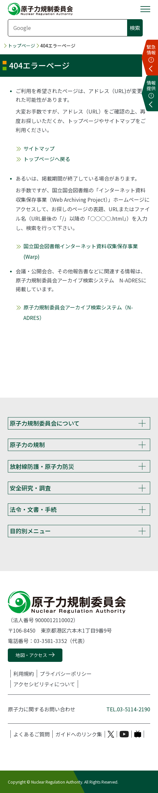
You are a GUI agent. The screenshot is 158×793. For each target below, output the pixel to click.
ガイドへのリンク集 (78, 734)
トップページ (21, 45)
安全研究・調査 (30, 488)
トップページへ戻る (46, 159)
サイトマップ (39, 148)
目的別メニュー (30, 530)
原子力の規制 (27, 444)
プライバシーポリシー (66, 673)
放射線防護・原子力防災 (42, 466)
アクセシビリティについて (44, 684)
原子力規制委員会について (45, 423)
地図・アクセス (31, 655)
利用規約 (23, 673)
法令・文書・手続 (33, 509)
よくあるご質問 (31, 734)
